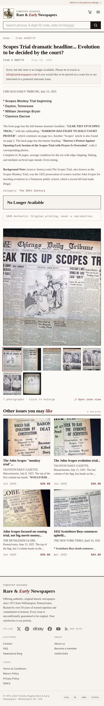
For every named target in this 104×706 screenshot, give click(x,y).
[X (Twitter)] (19, 629)
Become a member (65, 648)
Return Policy (11, 673)
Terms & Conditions (14, 668)
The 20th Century (32, 190)
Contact (7, 643)
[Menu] (98, 12)
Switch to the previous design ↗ (85, 2)
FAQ (5, 648)
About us (59, 643)
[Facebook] (50, 629)
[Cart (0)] (90, 12)
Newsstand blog (12, 653)
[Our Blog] (73, 629)
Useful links (61, 653)
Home (6, 38)
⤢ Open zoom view (87, 399)
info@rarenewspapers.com (21, 74)
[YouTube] (58, 629)
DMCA (6, 683)
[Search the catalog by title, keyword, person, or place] (46, 25)
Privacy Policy (11, 678)
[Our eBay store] (38, 629)
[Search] (95, 25)
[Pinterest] (27, 629)
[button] (52, 287)
